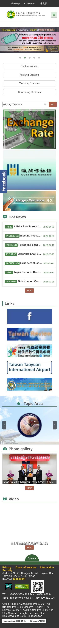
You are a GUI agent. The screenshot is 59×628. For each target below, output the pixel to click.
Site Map (15, 3)
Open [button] (31, 558)
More (29, 290)
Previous (4, 425)
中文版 (43, 3)
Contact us (29, 3)
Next (55, 425)
